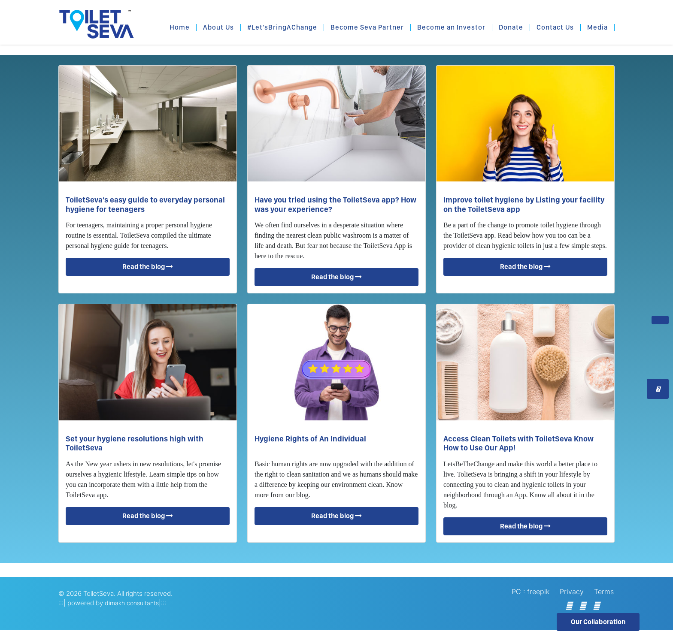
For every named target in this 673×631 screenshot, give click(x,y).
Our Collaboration (598, 622)
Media (597, 27)
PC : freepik (530, 591)
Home (180, 27)
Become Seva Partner (367, 27)
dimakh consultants (132, 603)
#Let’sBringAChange (282, 27)
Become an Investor (451, 27)
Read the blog (147, 267)
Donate (511, 27)
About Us (218, 27)
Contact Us (555, 27)
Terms (604, 591)
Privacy (572, 591)
